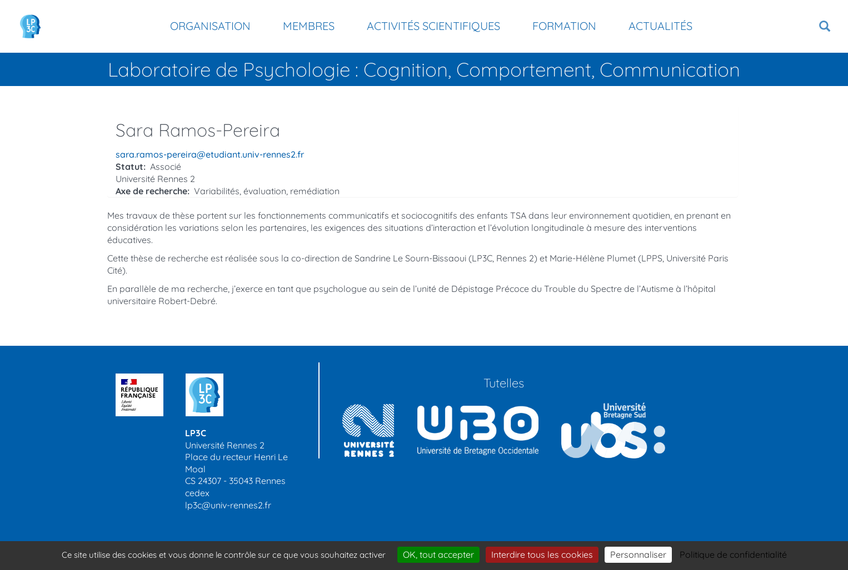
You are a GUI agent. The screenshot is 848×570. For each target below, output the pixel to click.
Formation (564, 26)
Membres (309, 26)
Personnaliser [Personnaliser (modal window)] (638, 554)
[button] (824, 26)
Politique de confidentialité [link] (733, 554)
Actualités (660, 26)
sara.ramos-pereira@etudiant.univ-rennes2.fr (210, 154)
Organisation (210, 26)
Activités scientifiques (433, 26)
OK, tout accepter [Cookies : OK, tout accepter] (438, 554)
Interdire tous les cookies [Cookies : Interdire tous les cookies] (542, 554)
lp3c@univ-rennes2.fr (228, 505)
